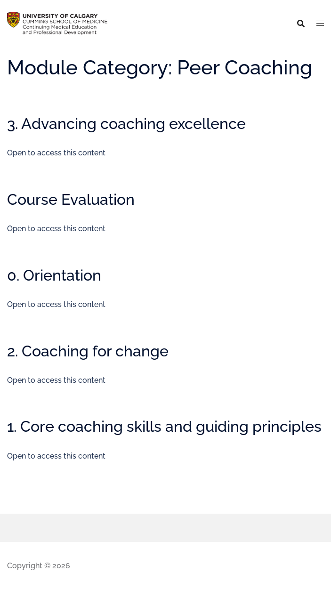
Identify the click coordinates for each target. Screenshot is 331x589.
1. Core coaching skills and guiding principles (164, 426)
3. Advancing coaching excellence (126, 123)
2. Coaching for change (88, 351)
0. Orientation (54, 275)
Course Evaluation (71, 199)
